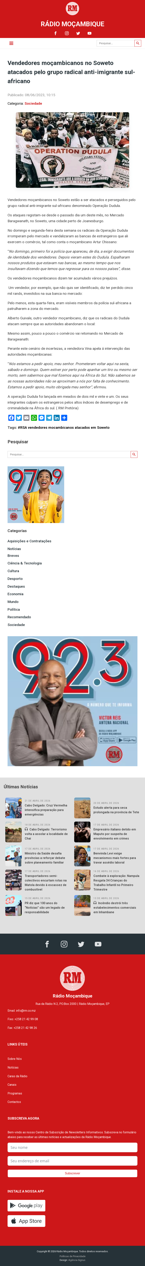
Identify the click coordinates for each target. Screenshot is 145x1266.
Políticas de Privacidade (73, 1256)
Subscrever (72, 1173)
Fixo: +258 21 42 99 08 (23, 1019)
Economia (15, 594)
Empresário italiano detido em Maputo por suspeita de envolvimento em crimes (114, 834)
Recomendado (19, 617)
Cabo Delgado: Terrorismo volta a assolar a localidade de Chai (46, 834)
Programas (15, 1093)
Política (14, 609)
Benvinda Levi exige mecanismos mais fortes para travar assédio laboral (114, 858)
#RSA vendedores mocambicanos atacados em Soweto (64, 427)
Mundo (13, 602)
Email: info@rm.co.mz (22, 1010)
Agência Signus (76, 1260)
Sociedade (33, 103)
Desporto (15, 579)
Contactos (14, 1102)
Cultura (13, 571)
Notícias (14, 549)
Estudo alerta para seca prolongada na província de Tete (116, 810)
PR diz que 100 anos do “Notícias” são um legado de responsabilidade (45, 907)
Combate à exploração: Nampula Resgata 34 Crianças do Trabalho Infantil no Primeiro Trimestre (116, 882)
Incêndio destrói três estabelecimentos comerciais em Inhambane (114, 907)
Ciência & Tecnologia (25, 563)
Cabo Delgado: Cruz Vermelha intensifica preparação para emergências (46, 810)
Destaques (16, 586)
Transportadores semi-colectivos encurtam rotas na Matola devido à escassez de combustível (46, 882)
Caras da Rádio (17, 1076)
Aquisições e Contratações (29, 541)
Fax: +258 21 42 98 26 (22, 1028)
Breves (13, 555)
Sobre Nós (15, 1059)
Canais (12, 1084)
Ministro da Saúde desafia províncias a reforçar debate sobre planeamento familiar (45, 858)
